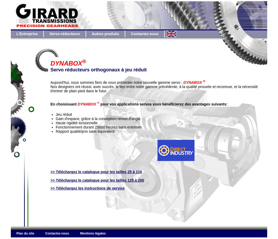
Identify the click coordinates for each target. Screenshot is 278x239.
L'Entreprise (27, 34)
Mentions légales (93, 233)
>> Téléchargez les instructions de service (87, 188)
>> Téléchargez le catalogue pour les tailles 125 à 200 (97, 180)
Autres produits (105, 34)
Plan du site (25, 233)
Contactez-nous (145, 34)
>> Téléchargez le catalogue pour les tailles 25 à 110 (96, 172)
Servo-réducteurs (64, 34)
